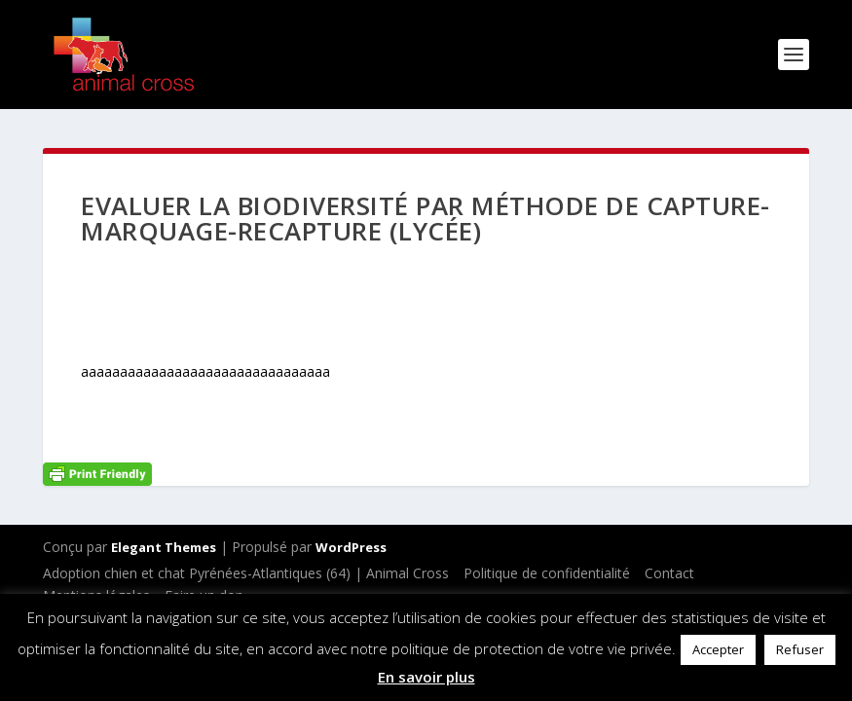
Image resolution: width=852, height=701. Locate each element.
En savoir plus (426, 676)
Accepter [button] (718, 649)
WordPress (351, 547)
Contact (669, 573)
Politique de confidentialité (546, 573)
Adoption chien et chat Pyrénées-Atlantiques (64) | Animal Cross (246, 573)
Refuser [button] (800, 649)
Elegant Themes (163, 547)
